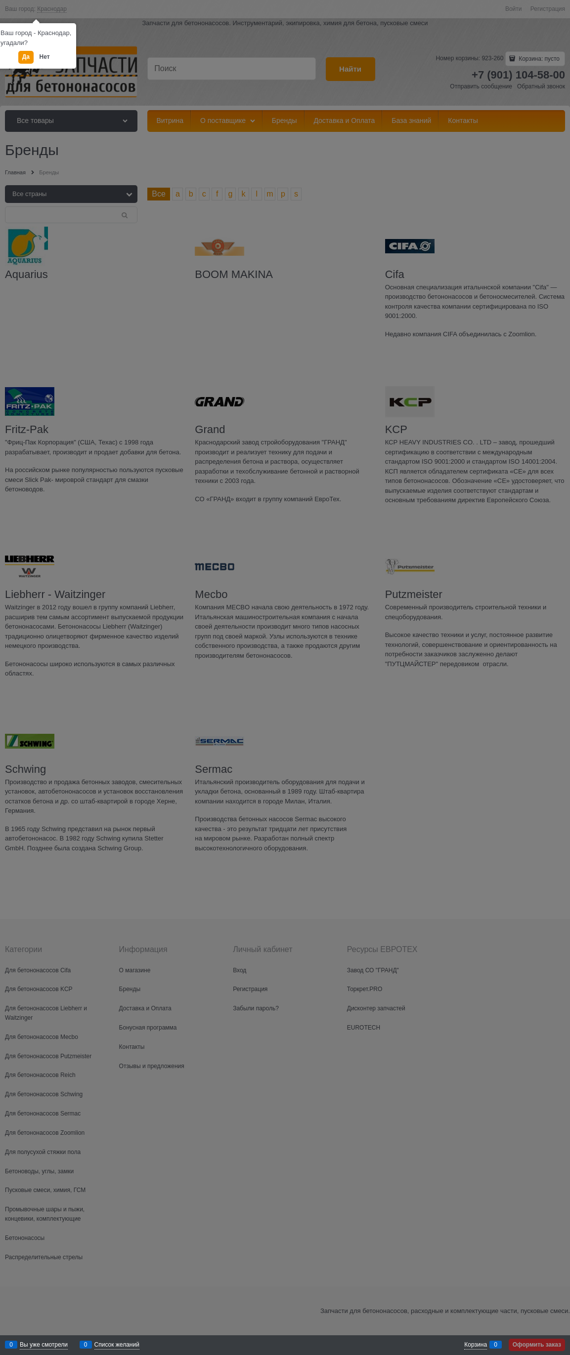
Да (26, 56)
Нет (45, 56)
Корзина (475, 1345)
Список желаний (116, 1345)
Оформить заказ (537, 1344)
